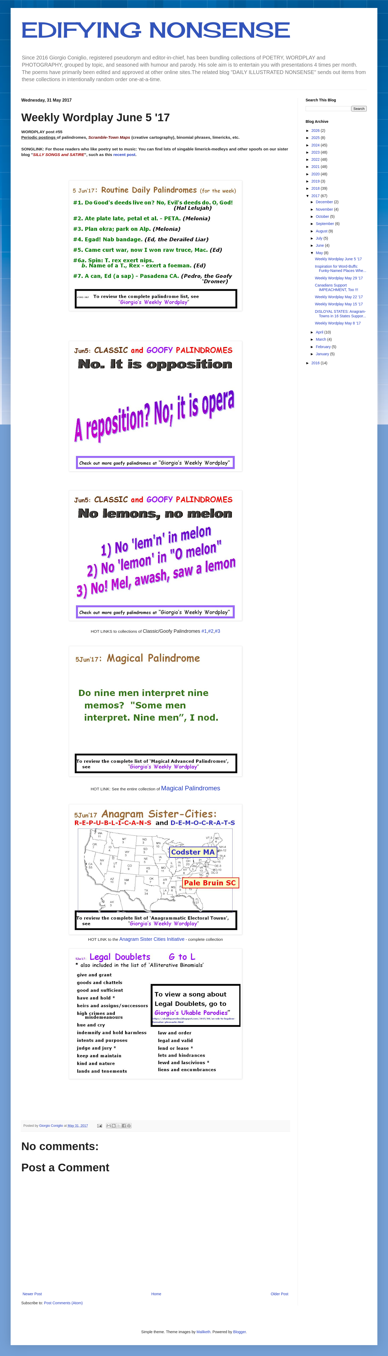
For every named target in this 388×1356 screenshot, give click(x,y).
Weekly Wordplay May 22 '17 (339, 297)
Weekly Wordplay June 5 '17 (338, 259)
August (322, 231)
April (320, 332)
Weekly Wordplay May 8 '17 (338, 323)
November (325, 209)
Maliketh (203, 1332)
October (323, 216)
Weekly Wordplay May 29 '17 (339, 278)
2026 (316, 130)
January (323, 354)
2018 (316, 188)
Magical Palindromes (190, 788)
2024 (316, 145)
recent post (124, 154)
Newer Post (32, 1294)
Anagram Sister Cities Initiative (151, 939)
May (320, 253)
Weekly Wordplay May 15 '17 (339, 304)
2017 (316, 196)
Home (156, 1294)
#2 (210, 631)
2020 (316, 174)
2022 (316, 159)
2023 (316, 152)
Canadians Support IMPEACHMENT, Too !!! (336, 287)
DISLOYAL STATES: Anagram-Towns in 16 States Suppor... (340, 313)
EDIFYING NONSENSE (155, 30)
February (324, 347)
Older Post (279, 1294)
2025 (316, 138)
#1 (204, 631)
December (325, 202)
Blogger (239, 1332)
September (325, 224)
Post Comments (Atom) (63, 1303)
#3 (217, 631)
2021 (316, 166)
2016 (316, 363)
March (321, 339)
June (320, 245)
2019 (316, 181)
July (319, 238)
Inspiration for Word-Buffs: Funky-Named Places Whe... (340, 268)
